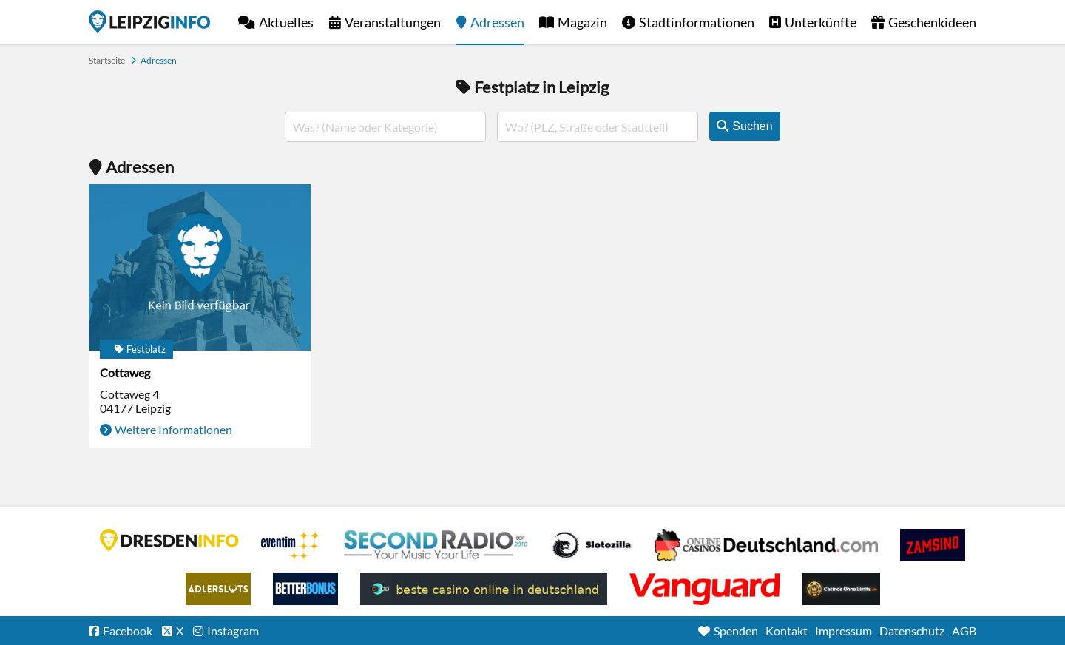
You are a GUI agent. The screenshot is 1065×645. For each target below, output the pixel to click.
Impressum (843, 631)
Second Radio (436, 545)
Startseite (149, 21)
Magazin (582, 22)
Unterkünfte (820, 22)
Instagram (233, 631)
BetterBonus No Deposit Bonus (305, 589)
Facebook (127, 631)
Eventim (291, 545)
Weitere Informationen (173, 429)
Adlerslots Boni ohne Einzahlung (218, 589)
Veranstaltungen (393, 22)
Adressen (497, 22)
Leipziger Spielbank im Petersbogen (766, 545)
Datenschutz (911, 631)
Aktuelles (286, 22)
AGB (964, 631)
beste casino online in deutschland (483, 589)
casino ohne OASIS (704, 589)
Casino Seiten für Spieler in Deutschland (591, 545)
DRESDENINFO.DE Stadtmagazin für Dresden (169, 540)
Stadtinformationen (696, 22)
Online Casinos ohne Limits (841, 589)
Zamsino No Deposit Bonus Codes (932, 545)
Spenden (736, 631)
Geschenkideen (932, 22)
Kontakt (786, 631)
